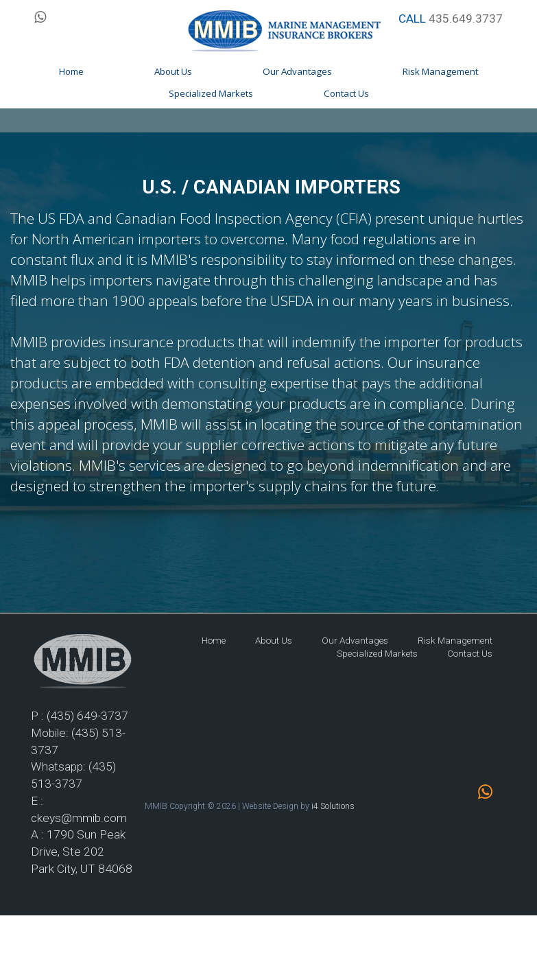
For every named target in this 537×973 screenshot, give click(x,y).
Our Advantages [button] (297, 71)
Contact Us (469, 653)
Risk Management (455, 640)
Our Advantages (355, 640)
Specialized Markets (377, 653)
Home (214, 640)
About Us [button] (173, 71)
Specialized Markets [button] (211, 93)
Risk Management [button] (440, 71)
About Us (273, 640)
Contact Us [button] (346, 93)
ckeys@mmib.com (79, 818)
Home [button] (71, 71)
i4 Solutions (333, 806)
